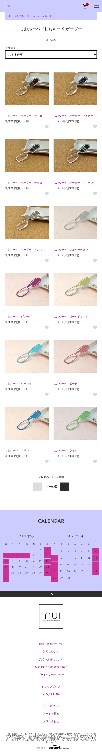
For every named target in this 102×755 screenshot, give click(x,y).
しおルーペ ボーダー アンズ (23, 249)
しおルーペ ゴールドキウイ (71, 316)
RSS (45, 694)
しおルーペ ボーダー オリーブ (73, 182)
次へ (64, 487)
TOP (10, 16)
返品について (51, 651)
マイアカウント (51, 706)
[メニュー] (96, 6)
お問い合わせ (51, 721)
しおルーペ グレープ (18, 316)
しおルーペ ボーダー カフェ (23, 115)
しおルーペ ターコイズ (19, 383)
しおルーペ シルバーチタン (71, 249)
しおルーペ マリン (17, 450)
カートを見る (51, 713)
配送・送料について (51, 644)
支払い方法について (51, 659)
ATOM (55, 694)
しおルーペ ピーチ (65, 383)
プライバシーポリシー (51, 674)
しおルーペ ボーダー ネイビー (73, 115)
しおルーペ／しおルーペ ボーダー (35, 16)
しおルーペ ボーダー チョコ (23, 182)
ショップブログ (51, 686)
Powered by (51, 747)
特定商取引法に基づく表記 (51, 667)
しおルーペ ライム (65, 450)
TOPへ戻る (51, 594)
